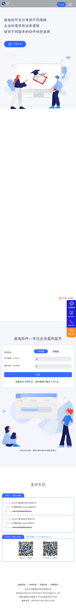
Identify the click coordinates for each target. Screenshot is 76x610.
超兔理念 (22, 584)
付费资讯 (54, 584)
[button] (70, 4)
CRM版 (40, 351)
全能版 (55, 351)
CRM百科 (33, 584)
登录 (61, 4)
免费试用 (15, 44)
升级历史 (43, 584)
